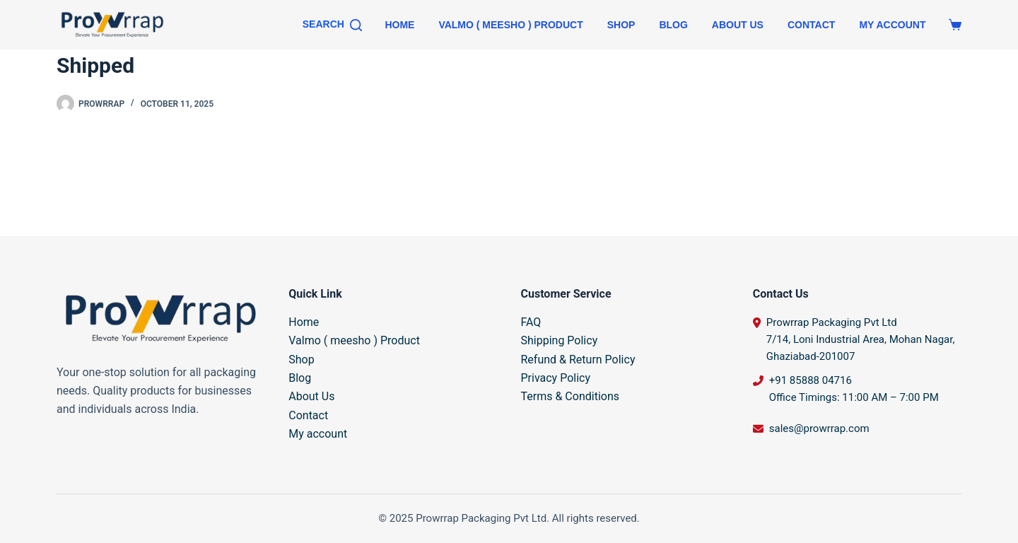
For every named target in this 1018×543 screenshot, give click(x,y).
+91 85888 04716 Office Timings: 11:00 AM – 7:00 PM (854, 389)
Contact (811, 24)
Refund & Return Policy (578, 359)
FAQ (531, 322)
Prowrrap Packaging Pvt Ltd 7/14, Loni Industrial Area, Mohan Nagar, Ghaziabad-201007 (860, 339)
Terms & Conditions (570, 396)
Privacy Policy (556, 378)
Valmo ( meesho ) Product (510, 24)
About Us (738, 24)
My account (892, 24)
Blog (673, 24)
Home (399, 24)
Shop (621, 24)
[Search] (332, 24)
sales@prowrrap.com (819, 428)
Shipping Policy (559, 340)
